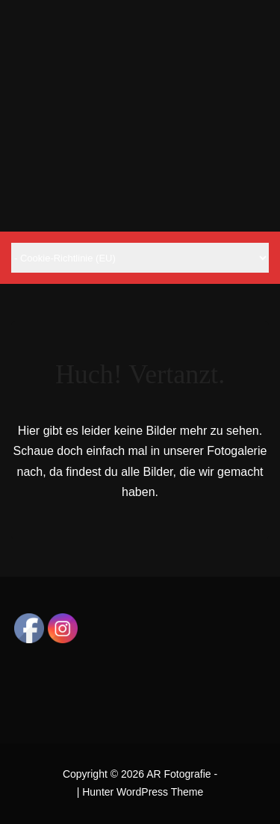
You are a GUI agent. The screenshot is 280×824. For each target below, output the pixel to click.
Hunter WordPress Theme (142, 792)
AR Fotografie (178, 774)
